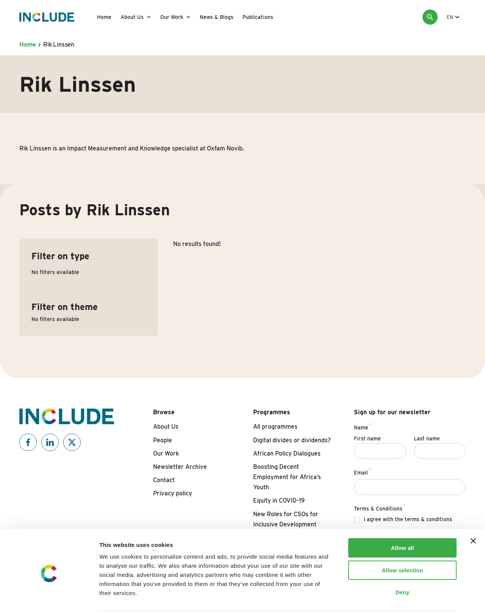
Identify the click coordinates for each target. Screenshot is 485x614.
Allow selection (402, 543)
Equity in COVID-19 (279, 500)
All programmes (275, 426)
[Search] (430, 17)
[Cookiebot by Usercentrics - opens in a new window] (49, 599)
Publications (257, 17)
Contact (164, 480)
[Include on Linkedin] (50, 442)
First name (367, 438)
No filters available (55, 272)
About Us (132, 17)
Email (362, 471)
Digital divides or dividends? (292, 440)
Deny (403, 565)
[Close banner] (473, 514)
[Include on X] (72, 442)
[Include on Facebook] (28, 442)
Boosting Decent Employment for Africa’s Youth (287, 477)
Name (362, 426)
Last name (427, 438)
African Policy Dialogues (287, 453)
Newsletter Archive (180, 466)
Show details (397, 599)
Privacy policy (172, 493)
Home (104, 17)
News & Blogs (216, 17)
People (162, 440)
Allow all (402, 521)
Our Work (171, 17)
